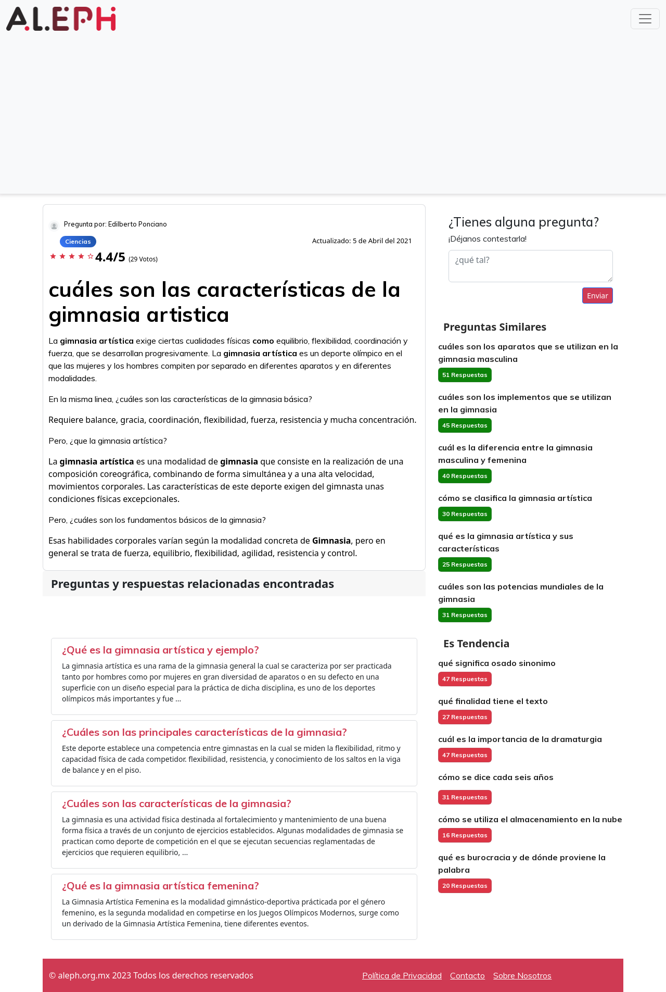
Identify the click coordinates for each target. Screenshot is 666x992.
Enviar (597, 295)
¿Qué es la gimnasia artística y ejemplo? (160, 649)
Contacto (467, 975)
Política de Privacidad (402, 975)
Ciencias (78, 241)
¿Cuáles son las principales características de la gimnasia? (204, 731)
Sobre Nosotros (522, 975)
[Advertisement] (333, 111)
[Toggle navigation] (645, 18)
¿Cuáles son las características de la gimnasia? (176, 803)
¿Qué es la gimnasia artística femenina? (160, 885)
